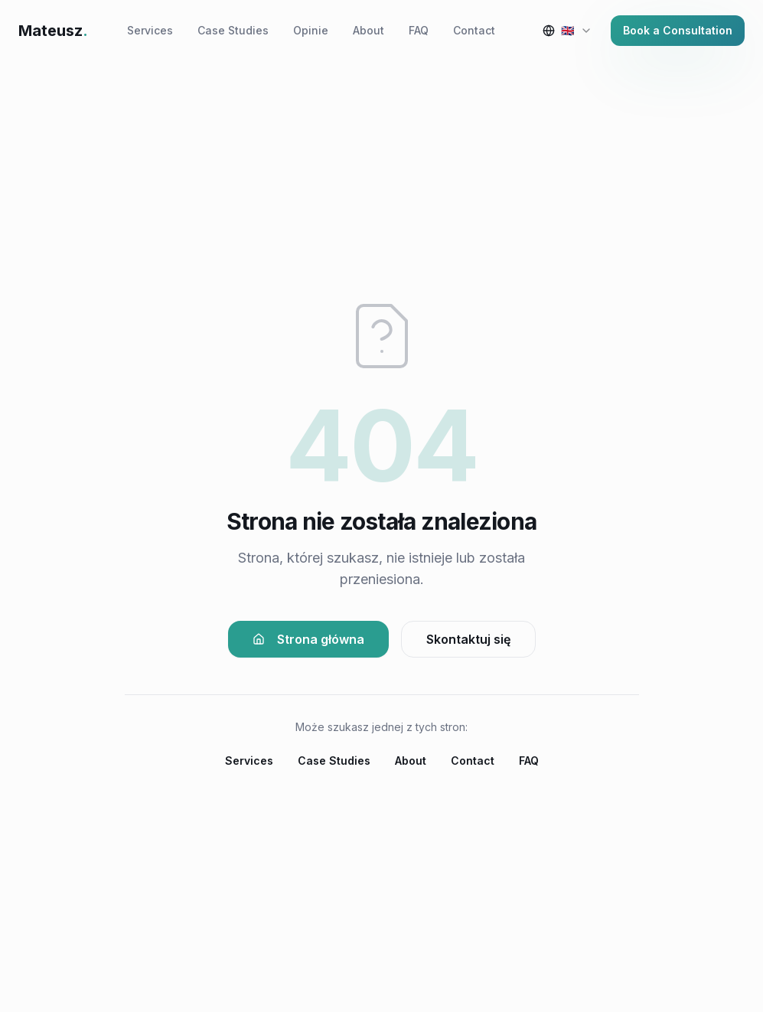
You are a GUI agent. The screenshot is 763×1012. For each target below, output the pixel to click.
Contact (474, 30)
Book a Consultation (677, 30)
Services (150, 30)
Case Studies (233, 30)
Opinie (310, 30)
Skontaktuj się (468, 639)
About (368, 30)
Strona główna (308, 639)
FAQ (419, 30)
